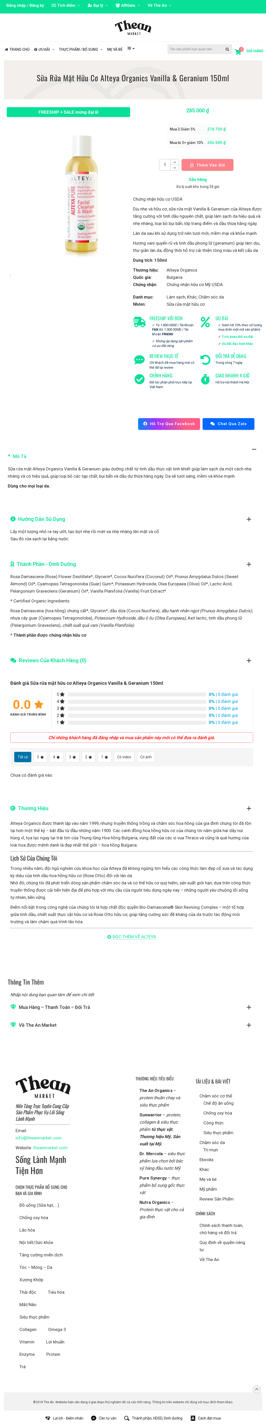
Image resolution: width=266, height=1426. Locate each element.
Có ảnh (146, 757)
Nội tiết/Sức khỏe (36, 1242)
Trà (22, 1366)
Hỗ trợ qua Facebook (169, 423)
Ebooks (206, 1159)
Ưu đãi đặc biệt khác (237, 344)
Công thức (213, 1122)
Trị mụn (210, 1149)
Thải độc (27, 1292)
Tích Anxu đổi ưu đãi (237, 337)
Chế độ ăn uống (218, 1103)
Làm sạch (176, 297)
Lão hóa (27, 1230)
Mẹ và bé (208, 1179)
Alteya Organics (182, 270)
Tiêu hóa (56, 1292)
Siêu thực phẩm (34, 1317)
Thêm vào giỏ (207, 165)
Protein (53, 1354)
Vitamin (26, 1341)
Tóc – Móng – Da (35, 1267)
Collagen (27, 1329)
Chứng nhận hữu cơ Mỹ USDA (195, 284)
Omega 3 (57, 1329)
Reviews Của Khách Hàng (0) (52, 660)
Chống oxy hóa (33, 1217)
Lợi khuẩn (55, 1341)
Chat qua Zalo (228, 423)
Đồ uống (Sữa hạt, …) (39, 1205)
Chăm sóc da (211, 297)
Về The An (209, 1259)
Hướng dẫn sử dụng (41, 519)
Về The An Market (38, 1025)
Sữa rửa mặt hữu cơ (186, 304)
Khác (192, 297)
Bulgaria (174, 277)
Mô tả (19, 456)
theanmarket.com (50, 1147)
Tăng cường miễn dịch (41, 1254)
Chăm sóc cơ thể (216, 1095)
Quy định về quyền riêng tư (222, 1246)
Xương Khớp (31, 1279)
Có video (124, 757)
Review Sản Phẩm (217, 1199)
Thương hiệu (33, 808)
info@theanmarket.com (39, 1137)
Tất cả (23, 757)
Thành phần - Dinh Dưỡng (46, 564)
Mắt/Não (27, 1304)
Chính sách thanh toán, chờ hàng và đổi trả (221, 1229)
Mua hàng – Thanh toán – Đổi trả (54, 1007)
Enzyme (27, 1354)
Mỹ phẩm (208, 1189)
